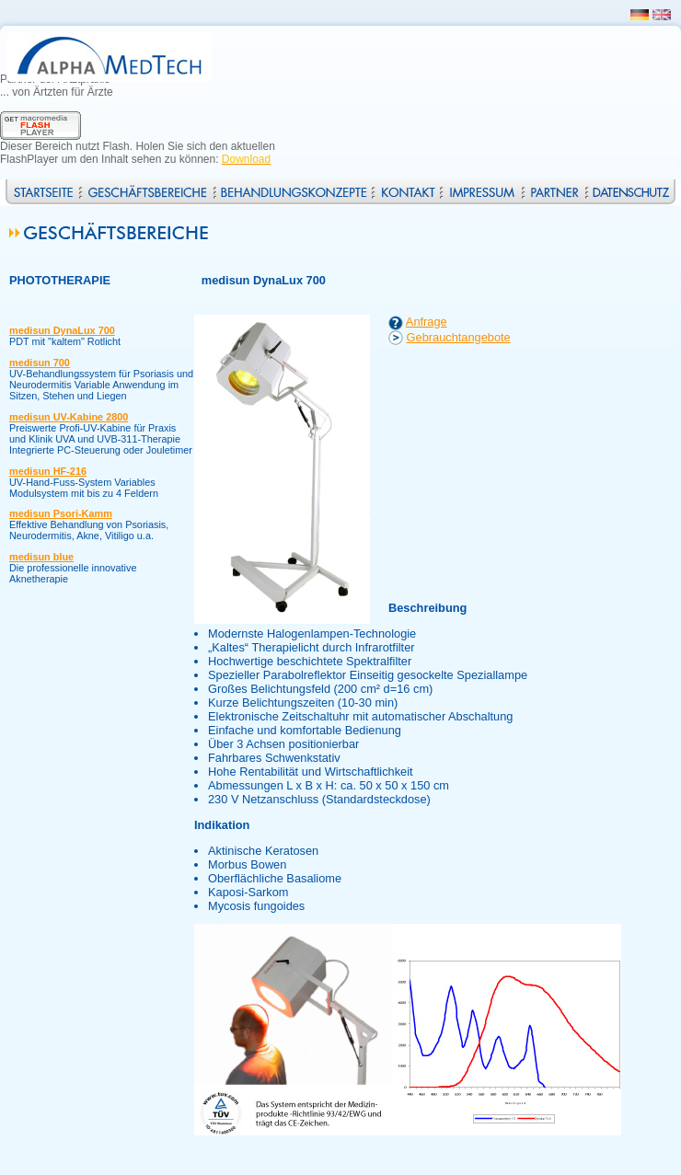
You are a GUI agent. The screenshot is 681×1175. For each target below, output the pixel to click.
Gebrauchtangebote (459, 337)
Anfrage (426, 321)
